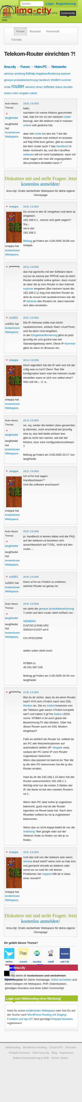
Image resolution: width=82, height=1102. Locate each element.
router (17, 86)
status (58, 86)
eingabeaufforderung (47, 73)
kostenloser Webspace (16, 6)
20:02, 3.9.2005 (31, 206)
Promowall (52, 31)
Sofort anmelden (61, 979)
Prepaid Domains (62, 1019)
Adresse (31, 301)
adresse (9, 73)
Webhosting (13, 1047)
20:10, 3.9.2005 (31, 360)
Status (58, 714)
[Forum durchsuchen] (32, 3)
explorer (66, 73)
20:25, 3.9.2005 (31, 531)
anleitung (19, 73)
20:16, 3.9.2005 (31, 420)
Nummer (70, 343)
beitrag (30, 73)
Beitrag (27, 240)
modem (56, 79)
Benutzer (35, 31)
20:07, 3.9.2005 (31, 318)
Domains (34, 13)
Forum (20, 31)
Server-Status (59, 1057)
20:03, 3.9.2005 (31, 267)
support (46, 873)
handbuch (44, 79)
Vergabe (57, 747)
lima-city (10, 67)
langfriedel (11, 117)
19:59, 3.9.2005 (31, 103)
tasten (7, 93)
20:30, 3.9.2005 (31, 577)
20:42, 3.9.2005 (31, 604)
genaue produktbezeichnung (21, 79)
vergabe (24, 93)
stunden (68, 86)
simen (39, 86)
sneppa (13, 206)
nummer (66, 79)
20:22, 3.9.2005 (31, 471)
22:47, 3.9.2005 (31, 852)
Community (68, 13)
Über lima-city (40, 1052)
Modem (27, 705)
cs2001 (13, 317)
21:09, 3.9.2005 (31, 692)
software (49, 86)
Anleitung (29, 831)
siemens (30, 86)
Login (50, 3)
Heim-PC (40, 67)
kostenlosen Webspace (40, 1010)
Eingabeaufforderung (44, 335)
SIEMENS (29, 621)
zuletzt (33, 93)
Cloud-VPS (50, 13)
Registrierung (66, 3)
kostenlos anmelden (40, 184)
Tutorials (16, 39)
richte (7, 86)
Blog (54, 1052)
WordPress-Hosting (14, 13)
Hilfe (4, 20)
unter (15, 93)
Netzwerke (58, 67)
